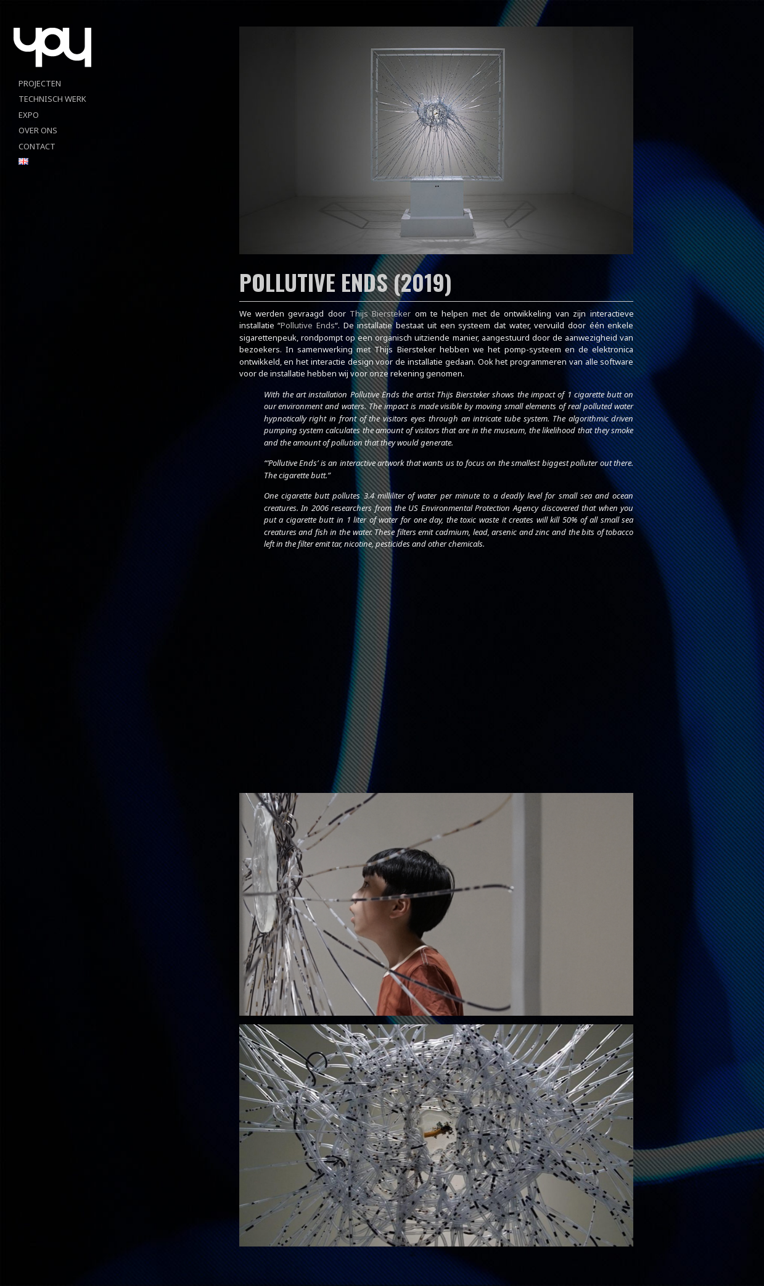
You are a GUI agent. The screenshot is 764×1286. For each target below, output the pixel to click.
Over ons (37, 130)
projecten (39, 83)
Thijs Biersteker (380, 313)
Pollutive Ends (308, 325)
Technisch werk (52, 98)
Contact (36, 146)
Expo (28, 114)
